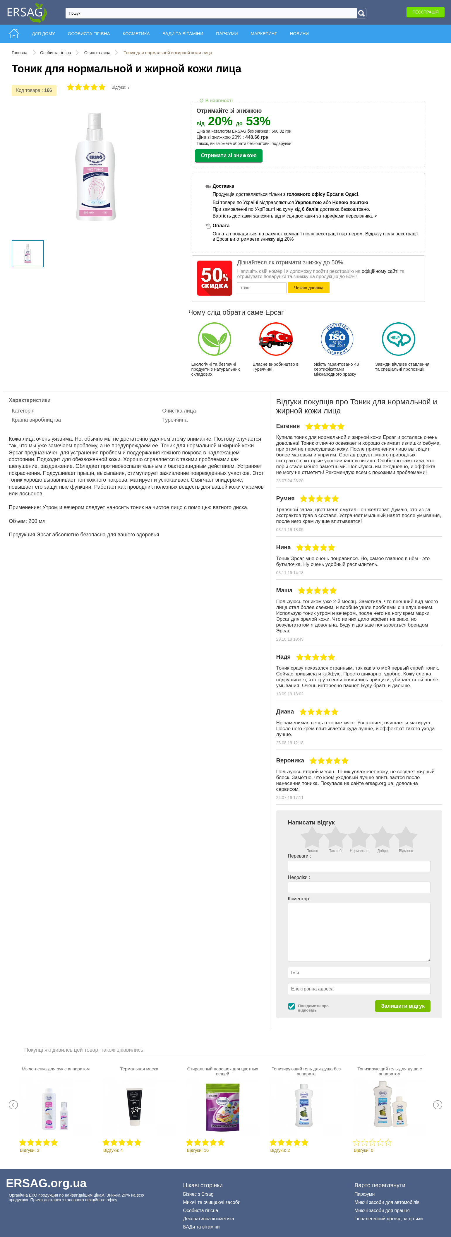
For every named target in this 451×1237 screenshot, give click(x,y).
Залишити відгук (403, 1006)
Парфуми (364, 1194)
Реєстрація (425, 12)
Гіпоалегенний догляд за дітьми (388, 1218)
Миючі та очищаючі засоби (212, 1202)
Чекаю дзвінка (308, 287)
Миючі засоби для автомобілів (387, 1202)
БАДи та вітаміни (201, 1226)
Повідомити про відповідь (313, 1008)
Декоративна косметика (208, 1218)
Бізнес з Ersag (198, 1194)
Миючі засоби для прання (382, 1210)
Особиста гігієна (55, 52)
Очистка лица (97, 52)
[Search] (361, 13)
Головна (20, 52)
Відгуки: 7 (121, 87)
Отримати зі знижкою (229, 155)
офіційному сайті (380, 271)
